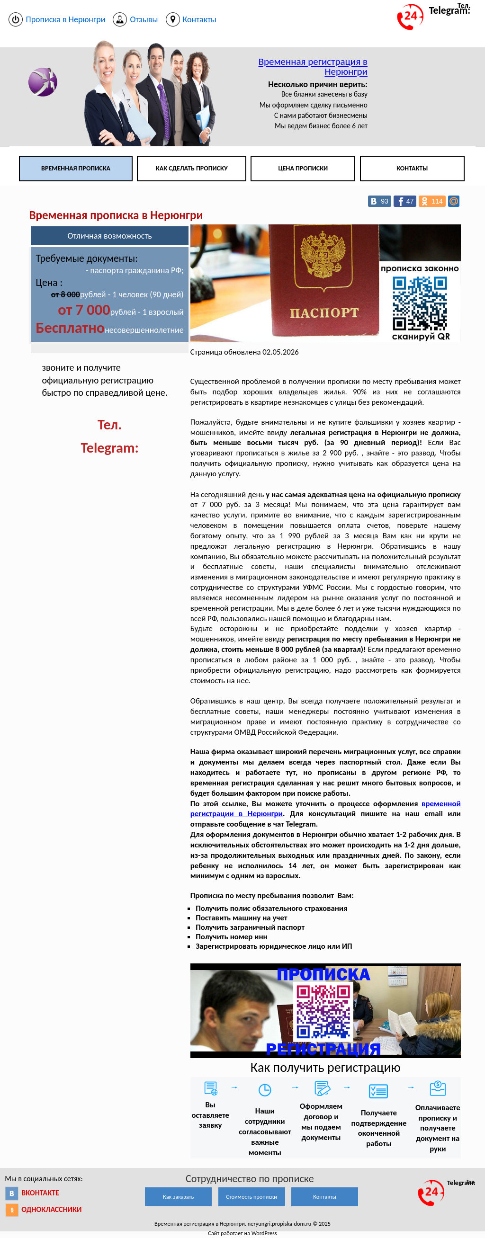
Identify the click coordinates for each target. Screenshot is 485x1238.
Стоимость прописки (251, 1196)
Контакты (412, 168)
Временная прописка (75, 168)
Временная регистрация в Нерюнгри (313, 66)
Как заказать (178, 1196)
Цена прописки (303, 168)
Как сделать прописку (192, 168)
